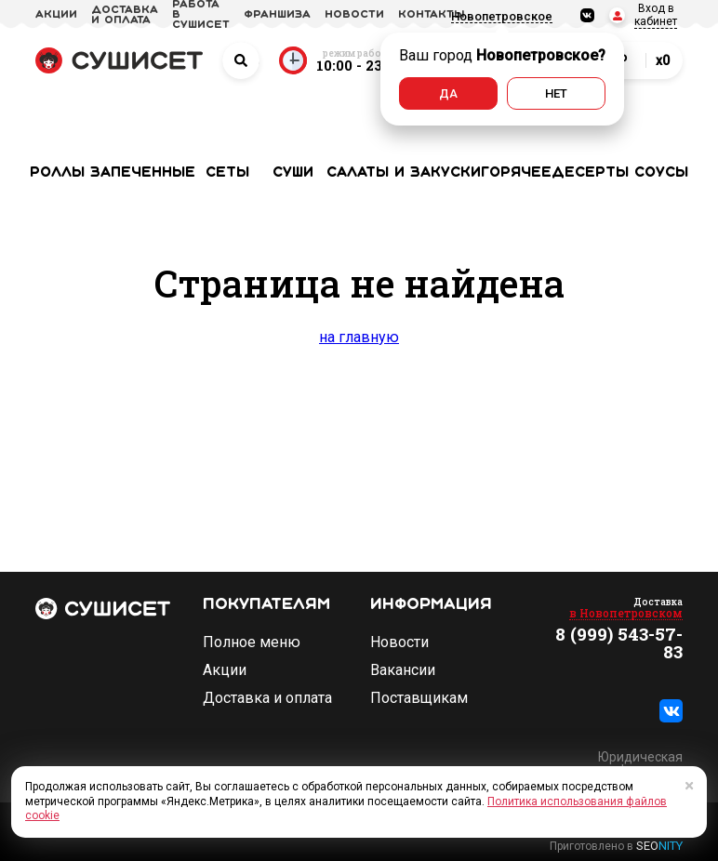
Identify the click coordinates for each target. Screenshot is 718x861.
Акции (224, 670)
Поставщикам (419, 698)
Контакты (431, 15)
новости (354, 15)
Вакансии (402, 670)
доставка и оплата (124, 15)
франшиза (277, 15)
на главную (359, 337)
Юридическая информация (640, 763)
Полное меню (251, 642)
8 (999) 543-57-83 (619, 642)
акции (56, 15)
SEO (659, 846)
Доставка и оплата (267, 698)
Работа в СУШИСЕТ (201, 15)
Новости (399, 642)
